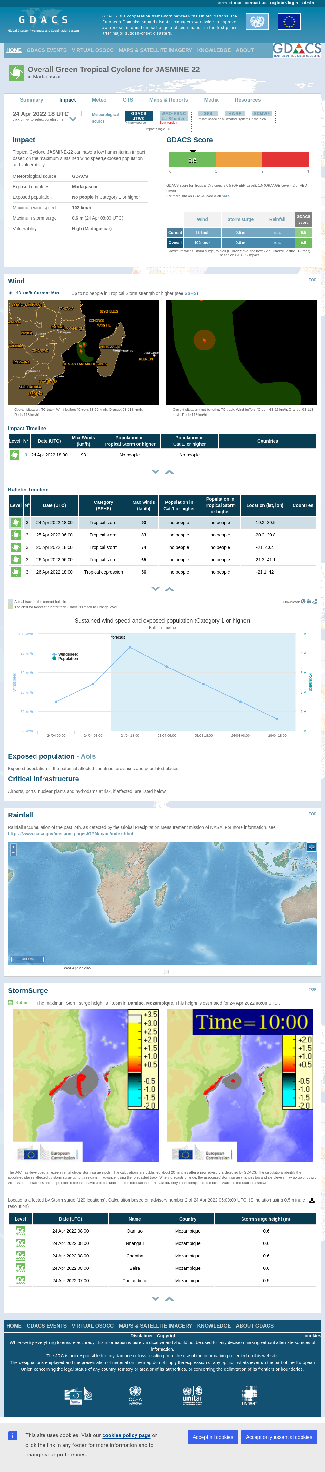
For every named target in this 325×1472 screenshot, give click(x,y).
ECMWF (262, 113)
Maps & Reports (168, 100)
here (225, 196)
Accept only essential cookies (279, 1437)
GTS (128, 100)
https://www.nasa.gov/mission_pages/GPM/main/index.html (70, 833)
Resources (248, 100)
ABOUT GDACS (255, 1326)
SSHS (190, 293)
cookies (313, 1335)
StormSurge (28, 991)
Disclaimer (141, 1335)
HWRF (235, 113)
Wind (202, 219)
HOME (14, 50)
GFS (208, 113)
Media (211, 100)
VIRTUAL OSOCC (93, 50)
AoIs (88, 756)
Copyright (167, 1335)
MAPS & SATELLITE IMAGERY (155, 50)
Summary (31, 100)
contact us (256, 3)
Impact (67, 100)
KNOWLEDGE (214, 50)
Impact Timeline (27, 428)
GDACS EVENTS (47, 50)
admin (308, 3)
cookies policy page (126, 1435)
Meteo (99, 100)
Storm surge (241, 219)
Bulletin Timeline (28, 489)
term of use (230, 3)
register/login (284, 3)
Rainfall (277, 219)
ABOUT (245, 50)
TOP (312, 280)
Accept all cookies (213, 1437)
